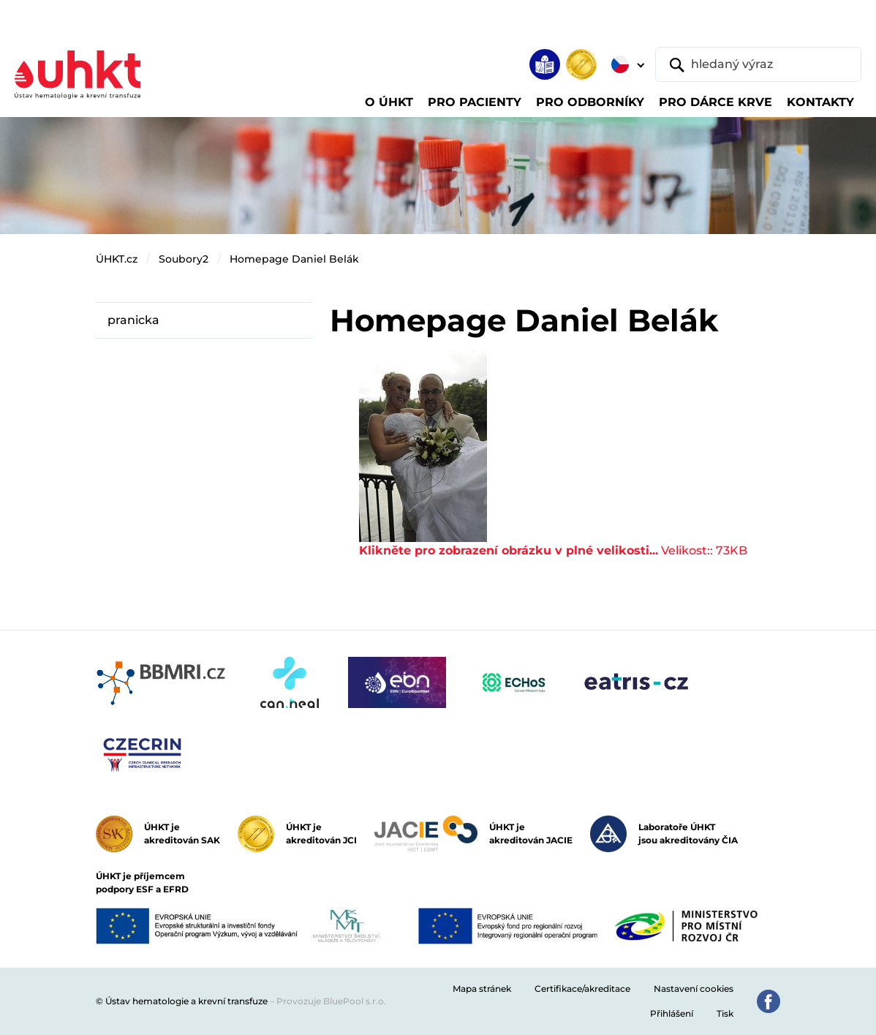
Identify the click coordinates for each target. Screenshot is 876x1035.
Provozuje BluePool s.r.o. (331, 1001)
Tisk (725, 1013)
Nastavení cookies (693, 988)
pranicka (133, 320)
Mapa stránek (482, 988)
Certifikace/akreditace (582, 988)
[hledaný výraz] (758, 64)
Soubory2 (183, 259)
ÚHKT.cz (116, 259)
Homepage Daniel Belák (294, 259)
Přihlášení (671, 1013)
